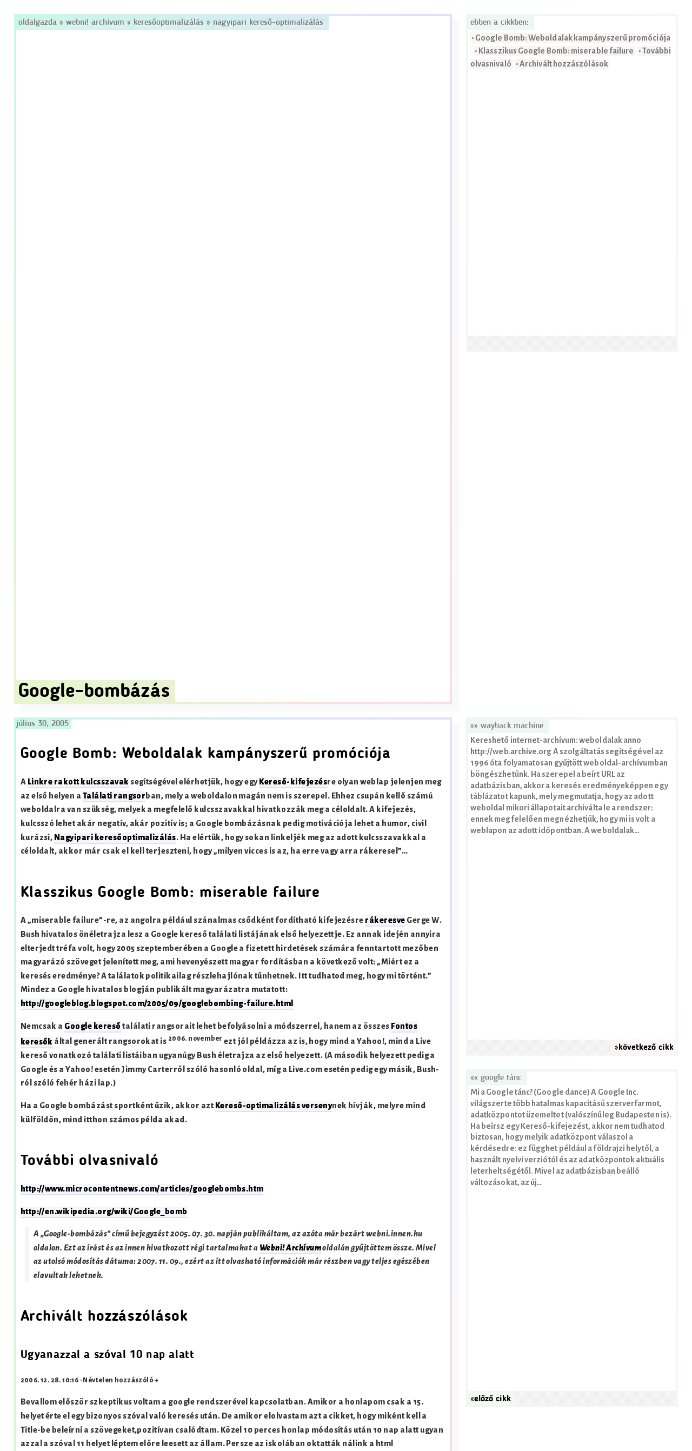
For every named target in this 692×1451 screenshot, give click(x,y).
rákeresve (385, 920)
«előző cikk (490, 1399)
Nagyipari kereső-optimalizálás (268, 22)
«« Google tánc (496, 1078)
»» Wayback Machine (506, 726)
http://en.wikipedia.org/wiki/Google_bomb (104, 1212)
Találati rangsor (114, 796)
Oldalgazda (38, 22)
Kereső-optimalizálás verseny (273, 1106)
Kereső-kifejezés (293, 782)
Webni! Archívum (95, 22)
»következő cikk (644, 1047)
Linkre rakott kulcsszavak (78, 782)
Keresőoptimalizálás (169, 22)
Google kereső (92, 1026)
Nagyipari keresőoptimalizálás (115, 838)
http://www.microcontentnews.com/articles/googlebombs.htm (142, 1189)
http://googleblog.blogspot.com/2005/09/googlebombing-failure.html (157, 1004)
